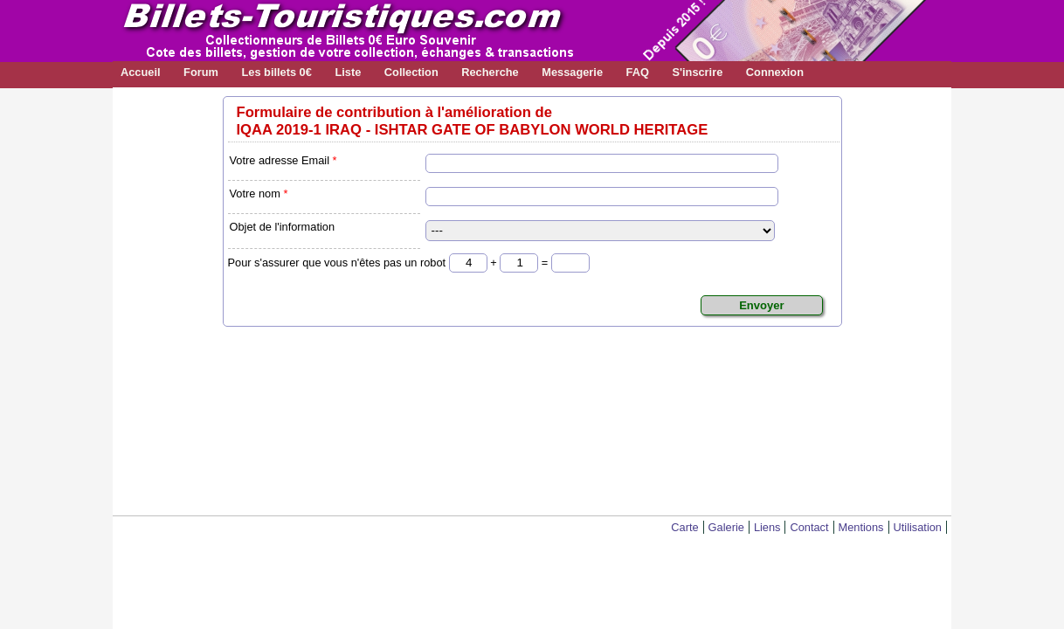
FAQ (637, 72)
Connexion (775, 72)
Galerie (726, 527)
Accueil (141, 72)
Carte (684, 527)
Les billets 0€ (276, 72)
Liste (348, 72)
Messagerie (572, 72)
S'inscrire (697, 72)
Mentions (861, 527)
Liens (767, 527)
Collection (411, 72)
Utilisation (918, 527)
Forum (200, 72)
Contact (809, 527)
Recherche (489, 72)
